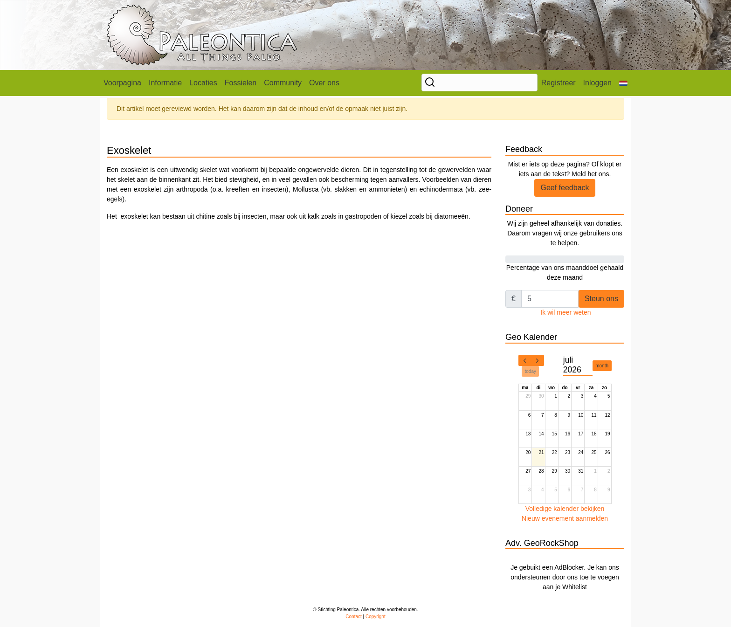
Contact (353, 616)
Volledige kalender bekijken (565, 508)
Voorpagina (122, 83)
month (601, 365)
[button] (623, 83)
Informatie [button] (165, 83)
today (530, 371)
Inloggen (597, 83)
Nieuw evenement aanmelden (565, 518)
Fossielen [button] (240, 83)
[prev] (524, 360)
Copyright (376, 616)
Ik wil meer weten (565, 312)
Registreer (558, 83)
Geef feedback (564, 188)
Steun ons (601, 299)
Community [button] (283, 83)
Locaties (203, 83)
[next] (537, 360)
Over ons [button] (324, 83)
